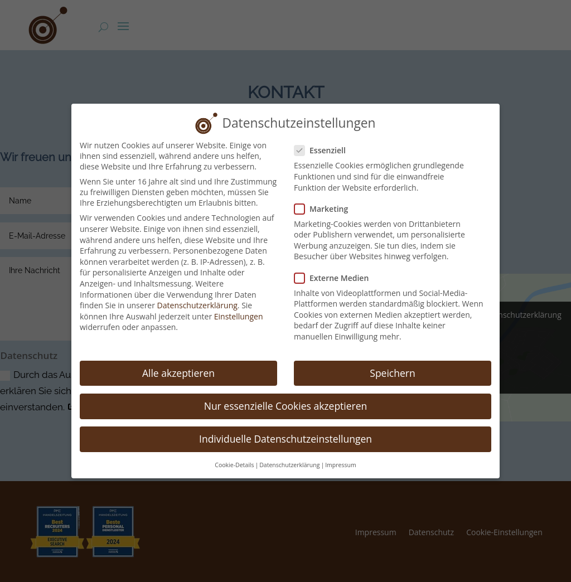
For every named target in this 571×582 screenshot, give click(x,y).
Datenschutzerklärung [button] (289, 456)
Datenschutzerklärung (197, 296)
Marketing (325, 199)
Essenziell (324, 141)
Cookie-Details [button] (234, 456)
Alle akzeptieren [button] (178, 363)
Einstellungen (238, 307)
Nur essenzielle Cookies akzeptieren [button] (285, 396)
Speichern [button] (392, 363)
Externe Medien (336, 268)
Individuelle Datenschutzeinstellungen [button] (285, 430)
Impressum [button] (340, 456)
